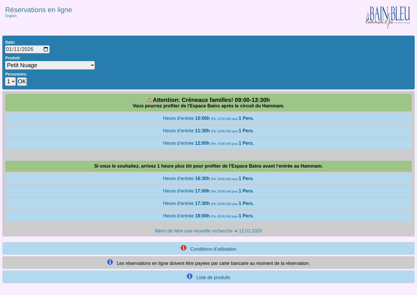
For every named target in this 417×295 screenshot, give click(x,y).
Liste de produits (209, 276)
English (11, 16)
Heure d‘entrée (208, 118)
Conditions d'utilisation (208, 248)
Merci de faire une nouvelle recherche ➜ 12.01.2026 (208, 230)
